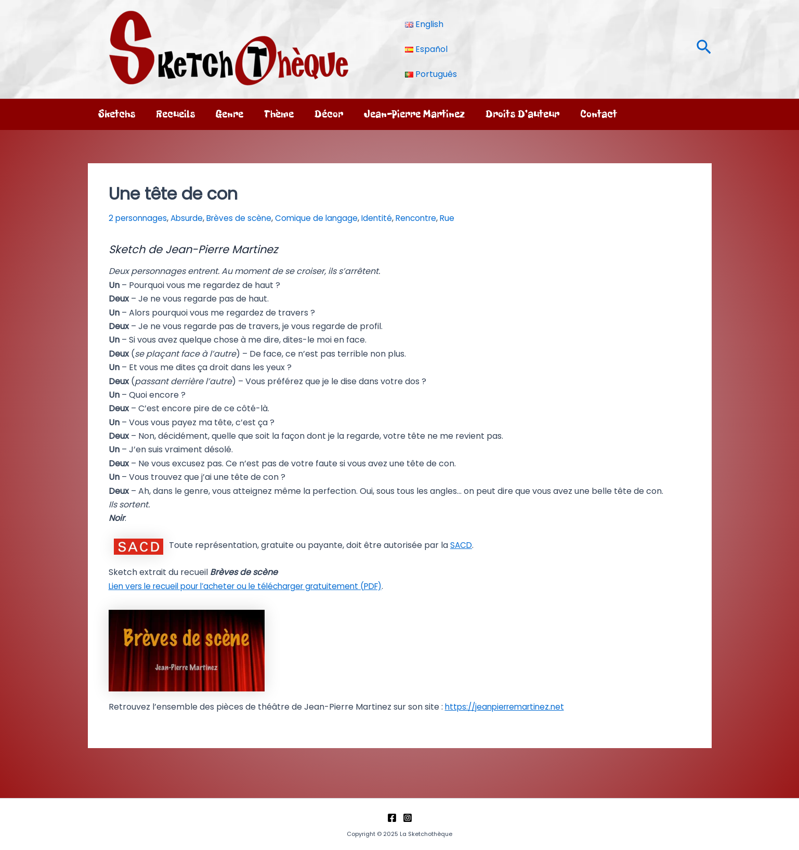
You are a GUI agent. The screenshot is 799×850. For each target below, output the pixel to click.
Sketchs (116, 114)
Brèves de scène (245, 218)
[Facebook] (392, 816)
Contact (598, 114)
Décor (329, 114)
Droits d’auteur (522, 114)
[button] (704, 49)
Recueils (175, 114)
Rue (460, 218)
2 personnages (139, 218)
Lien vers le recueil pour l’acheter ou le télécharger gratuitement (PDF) (254, 586)
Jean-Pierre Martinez (414, 114)
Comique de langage (324, 218)
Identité (386, 218)
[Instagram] (407, 816)
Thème (279, 114)
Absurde (190, 218)
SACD (461, 545)
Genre (229, 114)
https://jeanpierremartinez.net (508, 706)
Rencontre (427, 218)
